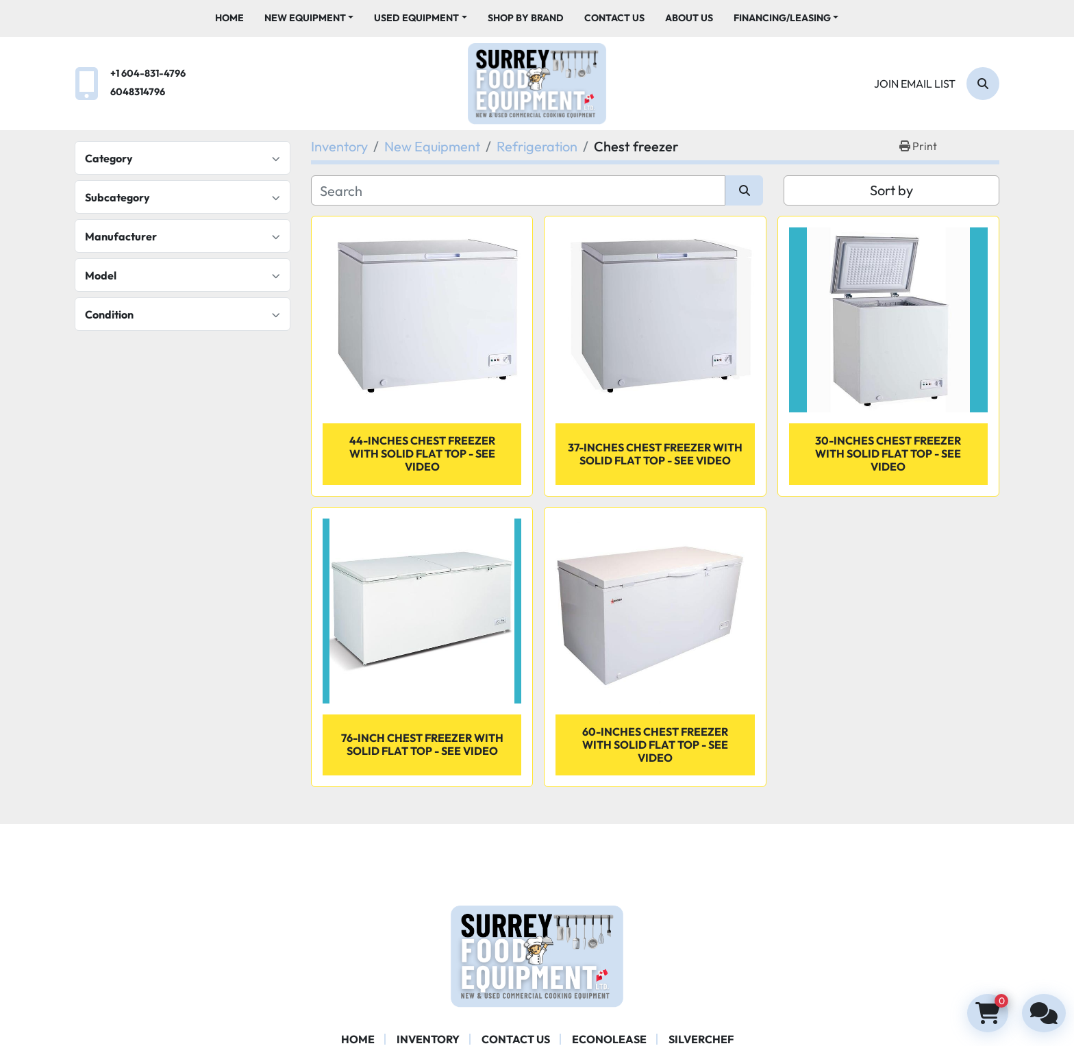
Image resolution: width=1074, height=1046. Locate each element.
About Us (689, 18)
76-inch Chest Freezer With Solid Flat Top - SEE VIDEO (422, 744)
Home (229, 18)
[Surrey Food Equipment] (537, 955)
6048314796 (137, 92)
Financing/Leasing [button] (782, 18)
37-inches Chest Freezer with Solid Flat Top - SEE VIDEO (655, 453)
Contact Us (614, 18)
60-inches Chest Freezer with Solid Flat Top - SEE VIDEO (655, 744)
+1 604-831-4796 (148, 73)
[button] (309, 18)
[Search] (982, 83)
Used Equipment (416, 18)
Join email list (915, 83)
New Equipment (305, 18)
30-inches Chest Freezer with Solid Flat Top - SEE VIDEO (888, 453)
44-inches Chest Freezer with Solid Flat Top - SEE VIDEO (422, 453)
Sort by (891, 190)
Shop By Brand (526, 18)
